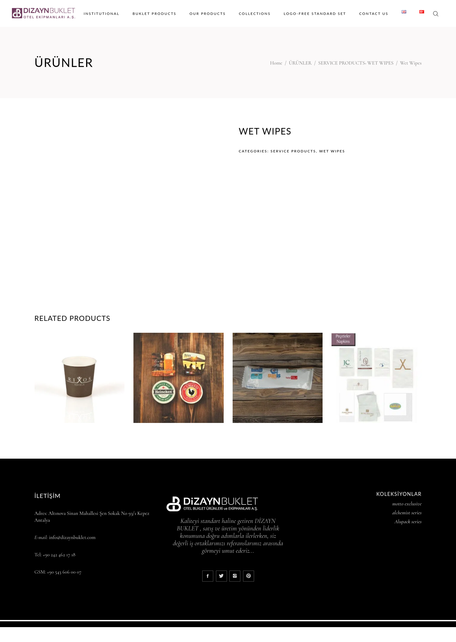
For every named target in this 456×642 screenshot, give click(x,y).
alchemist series (407, 512)
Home (276, 63)
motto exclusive (407, 503)
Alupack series (408, 521)
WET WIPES (380, 63)
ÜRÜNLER (300, 63)
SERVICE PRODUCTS (341, 63)
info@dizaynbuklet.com (72, 537)
